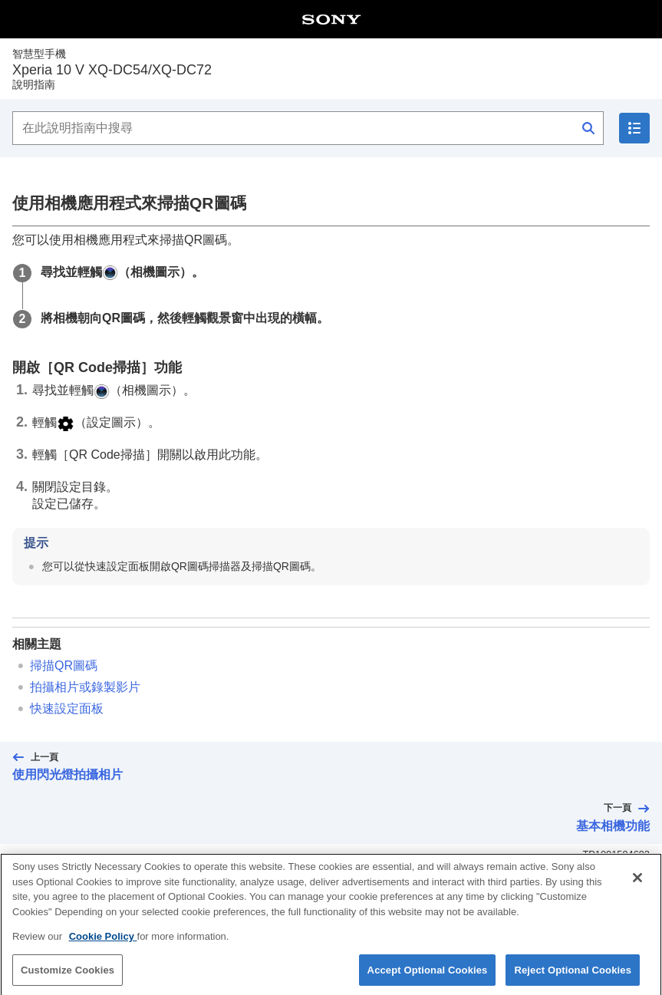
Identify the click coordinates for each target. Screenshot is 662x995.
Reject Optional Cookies (572, 977)
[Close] (637, 885)
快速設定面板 (67, 708)
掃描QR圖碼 (63, 665)
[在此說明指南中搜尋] (308, 128)
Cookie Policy (103, 944)
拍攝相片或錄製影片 (85, 687)
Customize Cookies (67, 977)
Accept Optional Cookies (427, 977)
